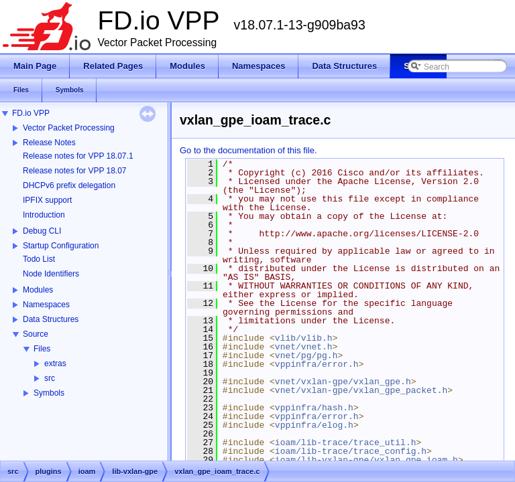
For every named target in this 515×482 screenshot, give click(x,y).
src (49, 378)
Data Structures (50, 319)
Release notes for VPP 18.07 (75, 170)
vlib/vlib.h (304, 338)
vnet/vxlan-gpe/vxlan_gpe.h (343, 382)
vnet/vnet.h (304, 347)
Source (35, 334)
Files (42, 348)
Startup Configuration (61, 245)
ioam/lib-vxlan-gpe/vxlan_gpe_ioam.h (366, 460)
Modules (38, 290)
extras (55, 363)
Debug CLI (42, 231)
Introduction (44, 215)
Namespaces (46, 304)
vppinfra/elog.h (314, 425)
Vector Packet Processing (69, 128)
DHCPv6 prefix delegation (69, 185)
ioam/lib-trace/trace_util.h (345, 442)
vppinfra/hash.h (314, 408)
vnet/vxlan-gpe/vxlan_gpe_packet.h (361, 390)
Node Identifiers (51, 273)
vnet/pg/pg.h (306, 355)
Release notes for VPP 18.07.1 (78, 156)
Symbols (49, 393)
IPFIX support (47, 200)
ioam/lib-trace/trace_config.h (350, 451)
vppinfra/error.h (317, 364)
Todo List (39, 259)
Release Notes (49, 142)
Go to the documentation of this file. (248, 150)
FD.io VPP (31, 113)
